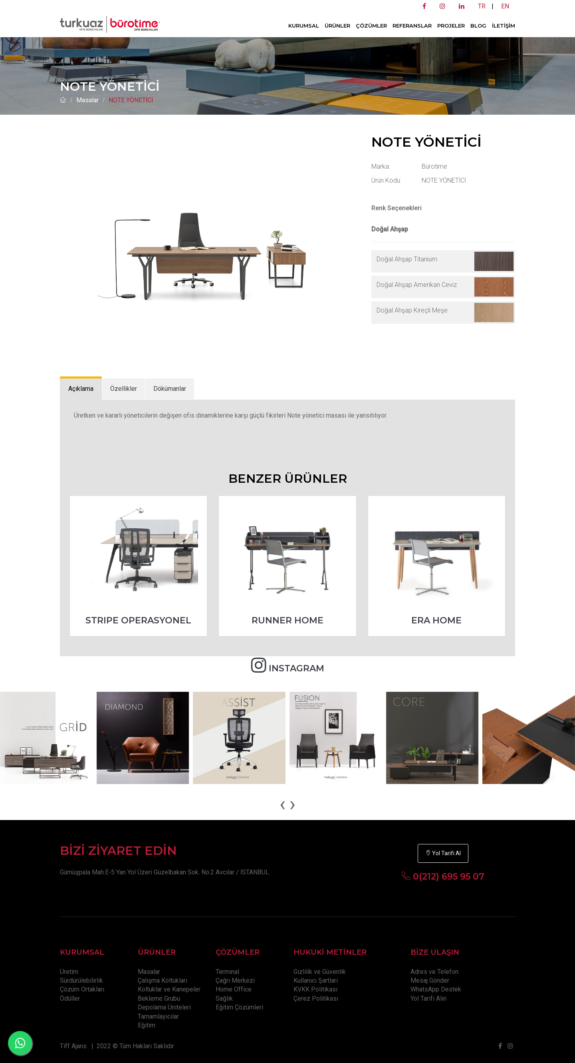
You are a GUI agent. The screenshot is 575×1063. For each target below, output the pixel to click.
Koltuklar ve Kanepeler (169, 989)
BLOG (478, 25)
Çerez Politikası (315, 998)
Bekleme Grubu (159, 998)
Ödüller (70, 998)
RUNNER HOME (287, 620)
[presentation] (283, 804)
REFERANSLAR (412, 25)
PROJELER (451, 25)
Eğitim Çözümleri (239, 1007)
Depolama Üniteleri (164, 1007)
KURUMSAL (303, 25)
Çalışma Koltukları (162, 980)
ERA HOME (436, 620)
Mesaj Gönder (429, 980)
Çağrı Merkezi (235, 980)
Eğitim (146, 1025)
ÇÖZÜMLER (371, 25)
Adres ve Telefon (434, 971)
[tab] (81, 389)
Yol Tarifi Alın (428, 998)
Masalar (87, 100)
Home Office (234, 989)
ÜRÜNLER (337, 25)
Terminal (227, 971)
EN (505, 6)
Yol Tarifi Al (443, 853)
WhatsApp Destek (435, 989)
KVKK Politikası (315, 989)
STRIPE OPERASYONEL (138, 620)
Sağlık (224, 998)
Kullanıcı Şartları (315, 980)
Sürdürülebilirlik (81, 980)
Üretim (69, 971)
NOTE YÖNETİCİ (131, 100)
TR (482, 6)
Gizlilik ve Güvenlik (319, 971)
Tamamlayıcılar (158, 1016)
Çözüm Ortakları (82, 989)
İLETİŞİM (503, 25)
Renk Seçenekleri (396, 208)
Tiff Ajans (73, 1046)
